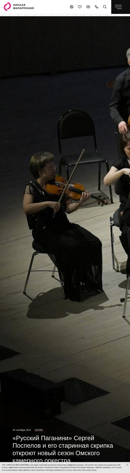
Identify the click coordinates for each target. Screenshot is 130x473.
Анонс (39, 430)
